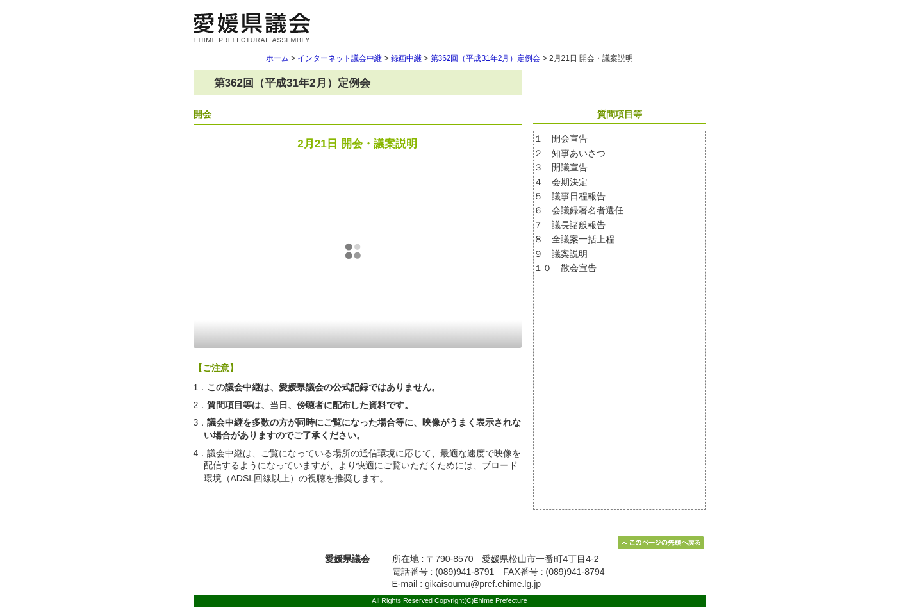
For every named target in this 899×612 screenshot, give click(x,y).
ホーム (277, 58)
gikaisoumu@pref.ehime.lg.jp (483, 584)
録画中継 (406, 58)
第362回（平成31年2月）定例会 (487, 58)
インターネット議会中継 (339, 58)
